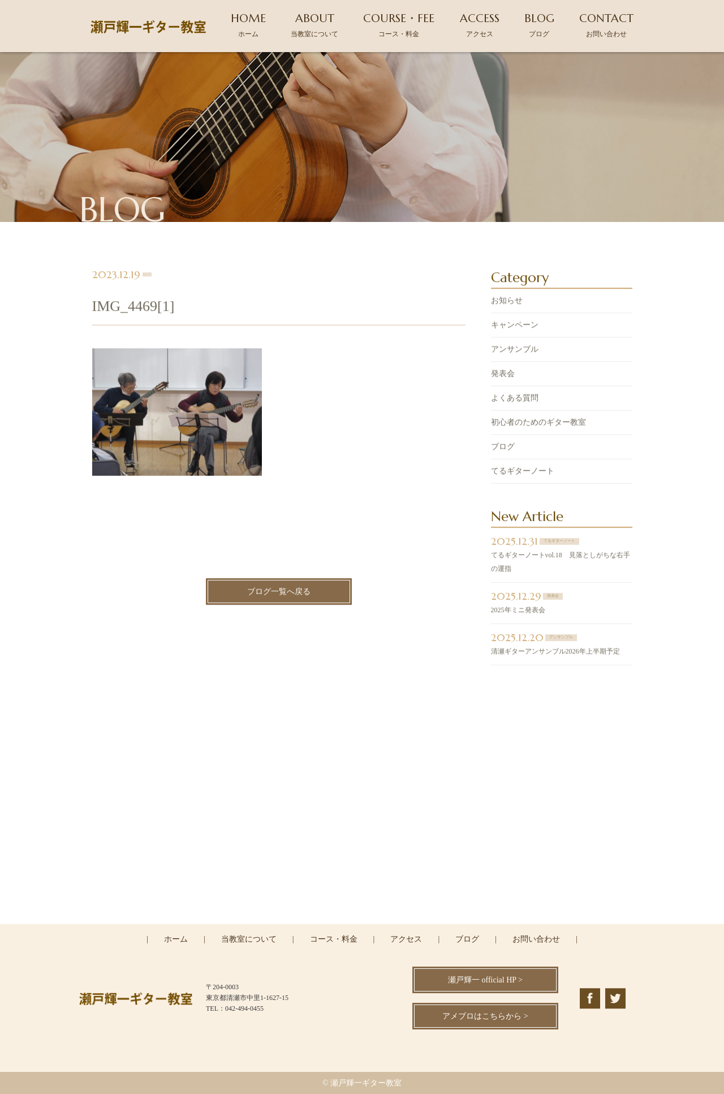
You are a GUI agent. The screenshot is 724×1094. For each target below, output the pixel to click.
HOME (248, 24)
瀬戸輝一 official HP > (485, 980)
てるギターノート (522, 472)
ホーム (176, 939)
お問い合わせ (536, 939)
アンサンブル (514, 351)
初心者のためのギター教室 (538, 424)
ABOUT (314, 24)
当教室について (249, 939)
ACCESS (479, 24)
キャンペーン (514, 326)
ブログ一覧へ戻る (279, 593)
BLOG (539, 24)
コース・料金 (333, 939)
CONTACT (606, 24)
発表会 (503, 375)
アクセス (406, 939)
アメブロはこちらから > (485, 1016)
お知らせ (507, 302)
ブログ (503, 448)
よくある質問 (514, 399)
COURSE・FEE (398, 24)
